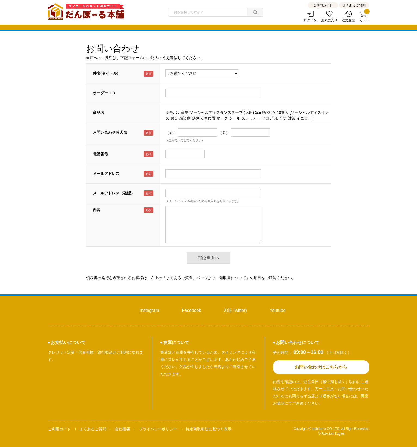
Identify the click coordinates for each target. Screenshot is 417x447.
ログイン (310, 20)
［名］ (224, 132)
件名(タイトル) (105, 73)
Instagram (149, 310)
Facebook (191, 310)
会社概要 (122, 429)
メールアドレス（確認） (114, 193)
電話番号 (100, 154)
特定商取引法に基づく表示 (208, 429)
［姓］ (171, 132)
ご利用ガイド (323, 5)
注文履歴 (348, 20)
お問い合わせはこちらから (321, 367)
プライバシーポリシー (158, 429)
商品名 (98, 112)
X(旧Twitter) (235, 310)
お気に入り (329, 20)
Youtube (278, 310)
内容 (96, 210)
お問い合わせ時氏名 (110, 132)
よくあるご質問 (354, 5)
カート (364, 16)
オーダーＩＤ (104, 93)
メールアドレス (106, 173)
